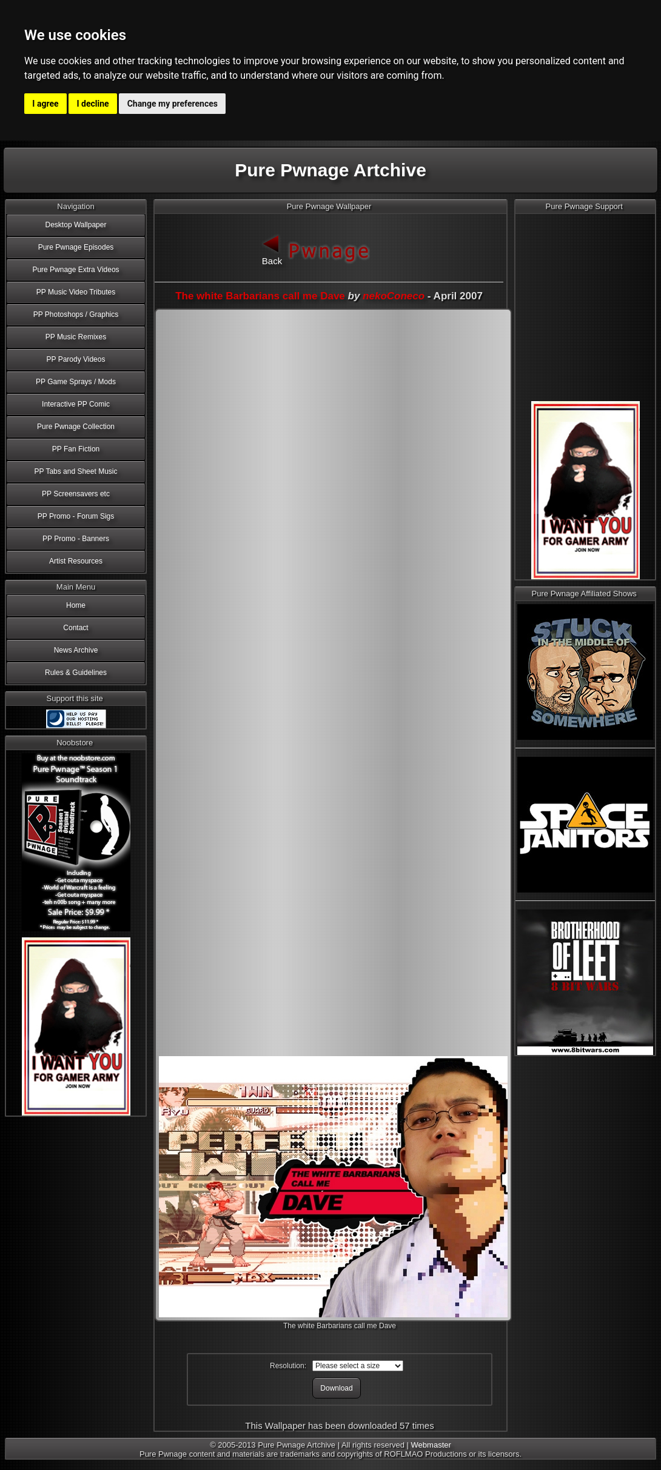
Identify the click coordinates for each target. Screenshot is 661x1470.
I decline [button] (93, 103)
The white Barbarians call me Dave (260, 296)
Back (272, 248)
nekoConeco (393, 296)
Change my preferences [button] (172, 103)
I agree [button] (45, 103)
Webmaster (431, 1444)
